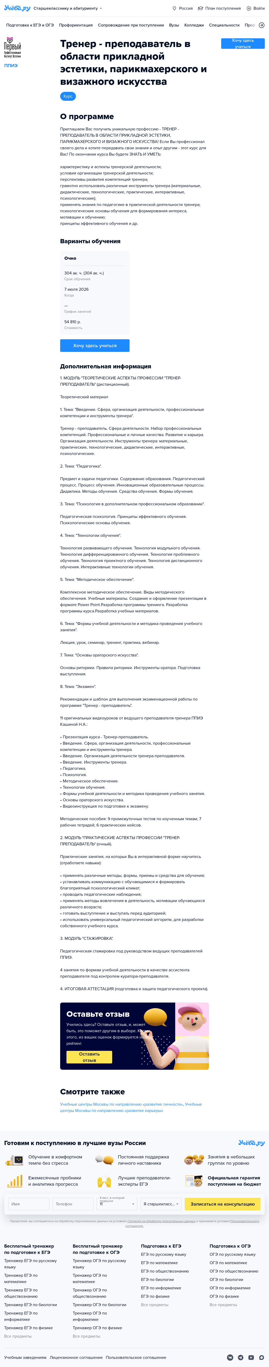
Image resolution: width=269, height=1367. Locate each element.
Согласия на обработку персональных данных (161, 1221)
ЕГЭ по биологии (157, 1279)
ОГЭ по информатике (230, 1288)
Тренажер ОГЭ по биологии (99, 1304)
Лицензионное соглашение (76, 1357)
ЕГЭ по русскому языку (163, 1254)
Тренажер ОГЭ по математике (90, 1278)
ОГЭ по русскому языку (233, 1254)
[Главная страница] (17, 8)
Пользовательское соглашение (136, 1357)
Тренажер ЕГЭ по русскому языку (30, 1264)
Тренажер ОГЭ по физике (97, 1328)
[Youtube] (251, 1357)
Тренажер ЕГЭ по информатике (21, 1316)
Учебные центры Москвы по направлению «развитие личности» (121, 1104)
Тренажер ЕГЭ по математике (21, 1278)
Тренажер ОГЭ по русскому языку (99, 1264)
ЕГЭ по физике (155, 1296)
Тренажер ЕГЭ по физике (28, 1328)
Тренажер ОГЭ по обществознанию (90, 1293)
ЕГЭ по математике (159, 1262)
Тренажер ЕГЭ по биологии (30, 1304)
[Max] (261, 1357)
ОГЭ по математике (228, 1262)
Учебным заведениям (25, 1357)
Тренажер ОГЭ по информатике (90, 1316)
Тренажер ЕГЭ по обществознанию (21, 1293)
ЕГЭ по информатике (161, 1288)
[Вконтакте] (230, 1357)
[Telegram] (240, 1357)
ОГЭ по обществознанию (234, 1271)
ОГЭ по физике (224, 1296)
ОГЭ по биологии (226, 1279)
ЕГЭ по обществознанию (165, 1271)
